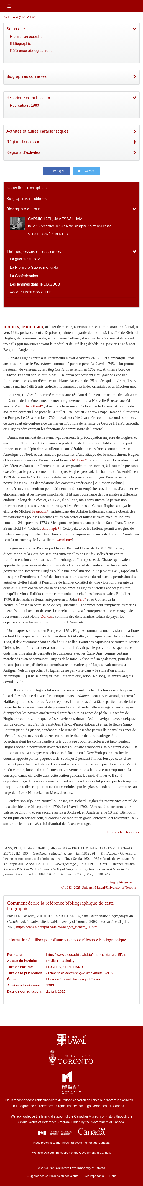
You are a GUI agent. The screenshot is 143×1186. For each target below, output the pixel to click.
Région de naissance (25, 141)
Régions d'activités (23, 152)
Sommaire (15, 29)
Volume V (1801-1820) (20, 17)
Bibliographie (20, 44)
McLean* (79, 460)
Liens (112, 1176)
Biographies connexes (26, 76)
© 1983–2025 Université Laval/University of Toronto (98, 887)
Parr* (82, 599)
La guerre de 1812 (25, 259)
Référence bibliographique (31, 51)
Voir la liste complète (30, 292)
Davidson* (64, 540)
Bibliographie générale (120, 882)
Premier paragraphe (26, 36)
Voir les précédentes (48, 234)
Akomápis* (50, 528)
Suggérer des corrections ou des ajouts (52, 1176)
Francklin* (40, 511)
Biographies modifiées (26, 198)
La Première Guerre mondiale (34, 267)
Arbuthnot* (34, 406)
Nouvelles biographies (26, 188)
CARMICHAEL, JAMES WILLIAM (55, 219)
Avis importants (94, 1176)
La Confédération (24, 276)
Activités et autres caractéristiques (37, 131)
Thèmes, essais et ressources (33, 251)
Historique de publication (28, 98)
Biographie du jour (23, 209)
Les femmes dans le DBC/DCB (35, 284)
